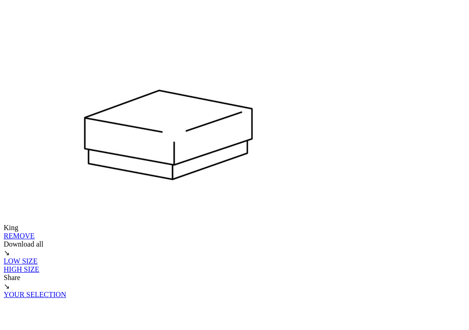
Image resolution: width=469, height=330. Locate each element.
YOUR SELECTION (35, 294)
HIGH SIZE (21, 269)
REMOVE (19, 236)
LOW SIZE (21, 261)
